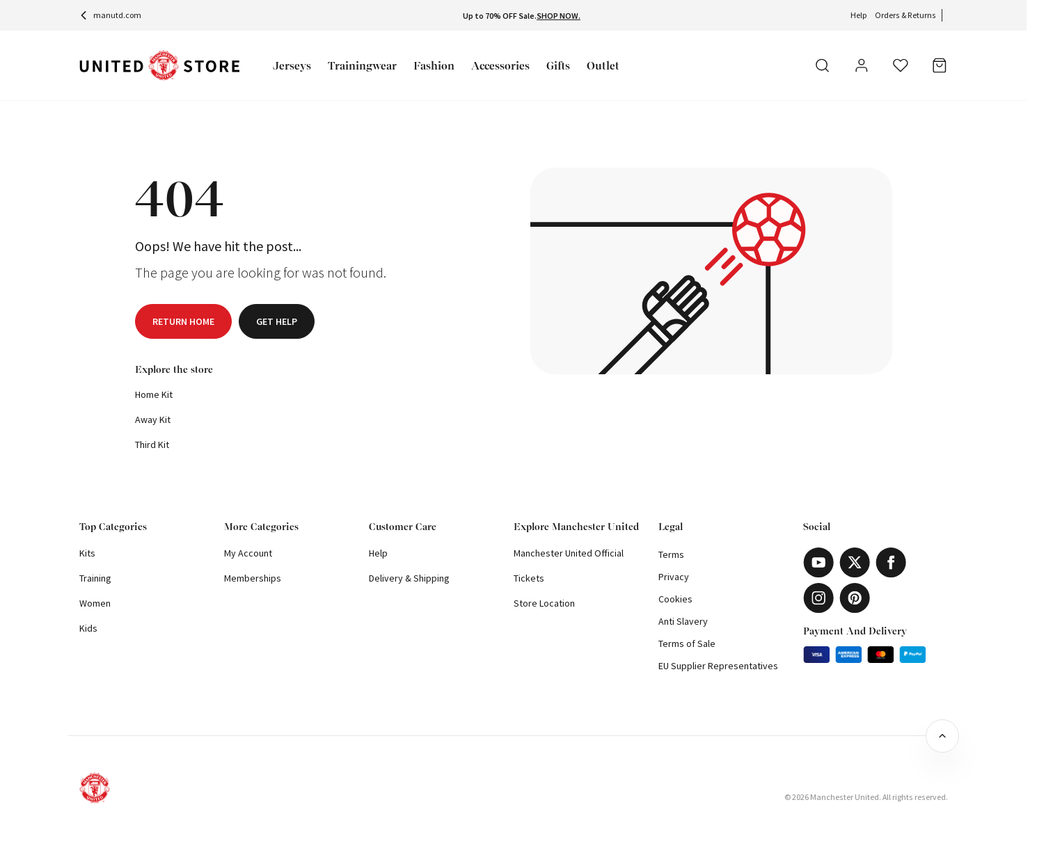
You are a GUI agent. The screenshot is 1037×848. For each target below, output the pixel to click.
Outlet (603, 65)
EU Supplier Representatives (718, 665)
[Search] (822, 65)
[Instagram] (818, 598)
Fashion (433, 65)
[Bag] (939, 65)
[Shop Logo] (159, 65)
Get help (276, 321)
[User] (861, 67)
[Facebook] (891, 562)
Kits (87, 553)
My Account (248, 553)
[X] (854, 562)
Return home (183, 321)
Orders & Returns (905, 15)
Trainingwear (362, 65)
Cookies (675, 599)
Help (858, 15)
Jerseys (292, 65)
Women (95, 603)
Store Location (544, 603)
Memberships (252, 578)
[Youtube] (818, 562)
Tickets (529, 578)
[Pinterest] (854, 598)
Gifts (558, 65)
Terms (671, 554)
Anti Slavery (683, 621)
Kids (88, 628)
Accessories (500, 65)
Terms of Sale (686, 643)
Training (95, 578)
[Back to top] (942, 736)
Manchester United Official (569, 553)
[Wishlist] (900, 65)
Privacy (673, 576)
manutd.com (110, 15)
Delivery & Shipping (409, 578)
